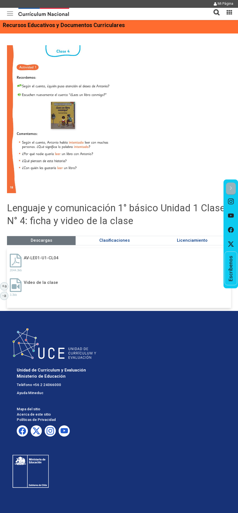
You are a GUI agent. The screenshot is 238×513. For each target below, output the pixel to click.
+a (5, 286)
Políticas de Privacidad (36, 420)
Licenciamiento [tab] (192, 240)
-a (5, 295)
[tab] (214, 9)
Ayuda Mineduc (30, 393)
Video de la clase (41, 282)
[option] (231, 202)
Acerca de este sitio (34, 414)
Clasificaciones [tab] (114, 240)
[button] (214, 9)
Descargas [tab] (41, 240)
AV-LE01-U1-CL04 (41, 257)
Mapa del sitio (28, 409)
